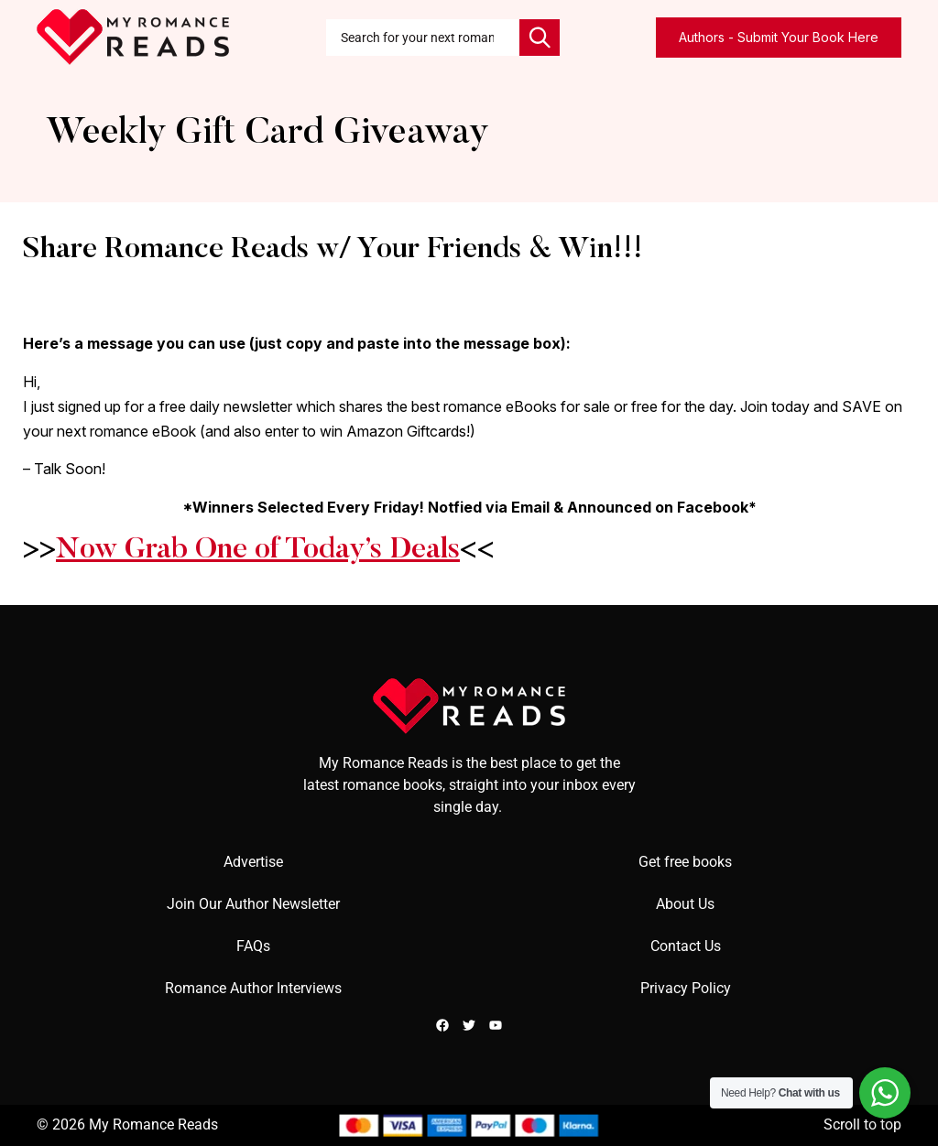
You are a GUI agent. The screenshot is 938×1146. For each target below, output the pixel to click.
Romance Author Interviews (253, 988)
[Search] (539, 37)
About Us (685, 904)
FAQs (253, 946)
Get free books (685, 861)
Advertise (253, 861)
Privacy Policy (685, 988)
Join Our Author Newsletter (253, 904)
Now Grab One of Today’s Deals (258, 550)
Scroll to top (862, 1124)
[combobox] (422, 37)
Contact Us (685, 946)
